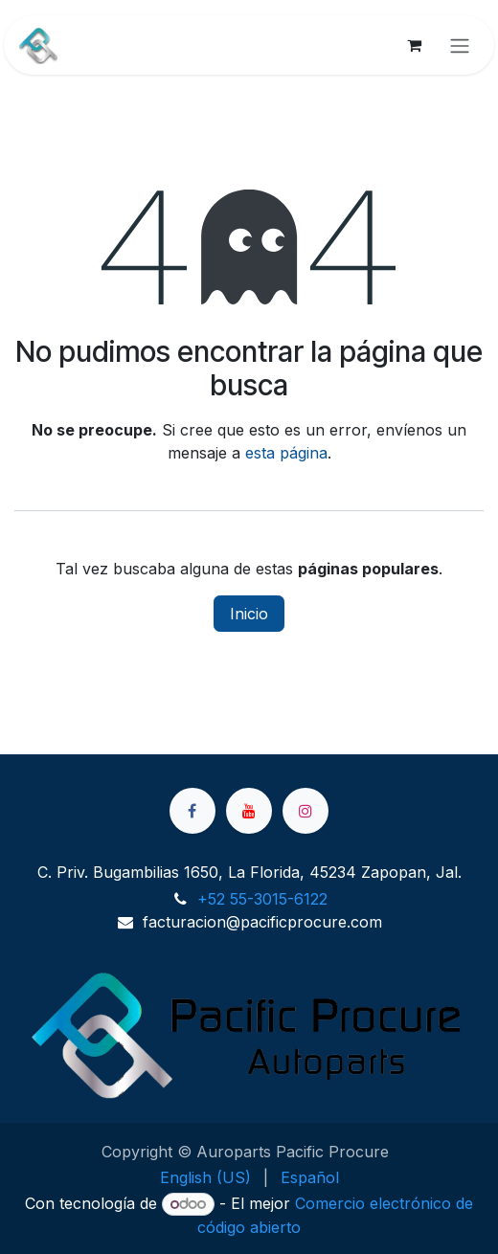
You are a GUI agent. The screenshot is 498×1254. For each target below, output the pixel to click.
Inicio (249, 613)
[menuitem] (205, 1177)
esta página (286, 452)
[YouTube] (249, 811)
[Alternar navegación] (460, 45)
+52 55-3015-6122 (262, 898)
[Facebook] (192, 811)
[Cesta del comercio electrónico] (414, 45)
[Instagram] (305, 811)
